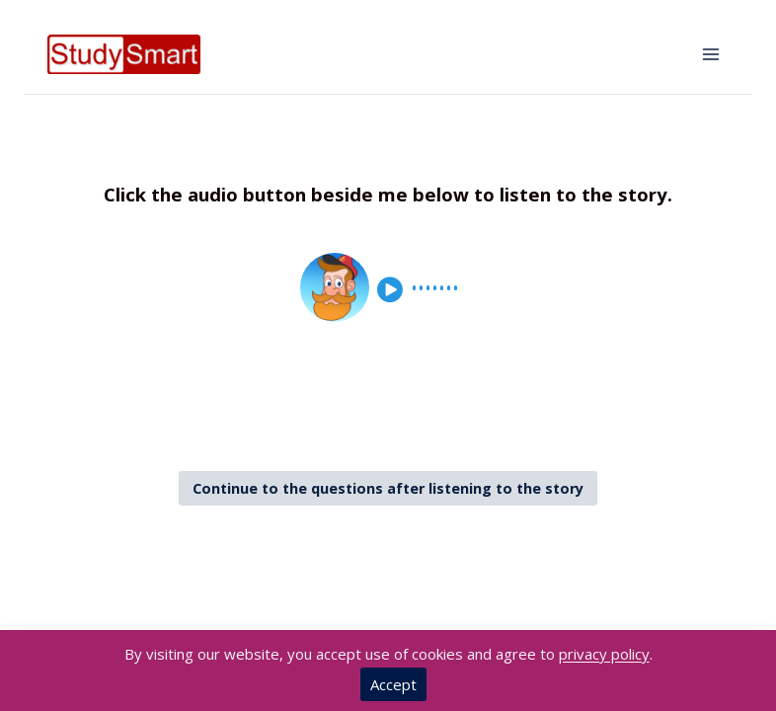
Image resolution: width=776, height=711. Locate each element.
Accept (393, 684)
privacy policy (604, 654)
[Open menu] (710, 54)
